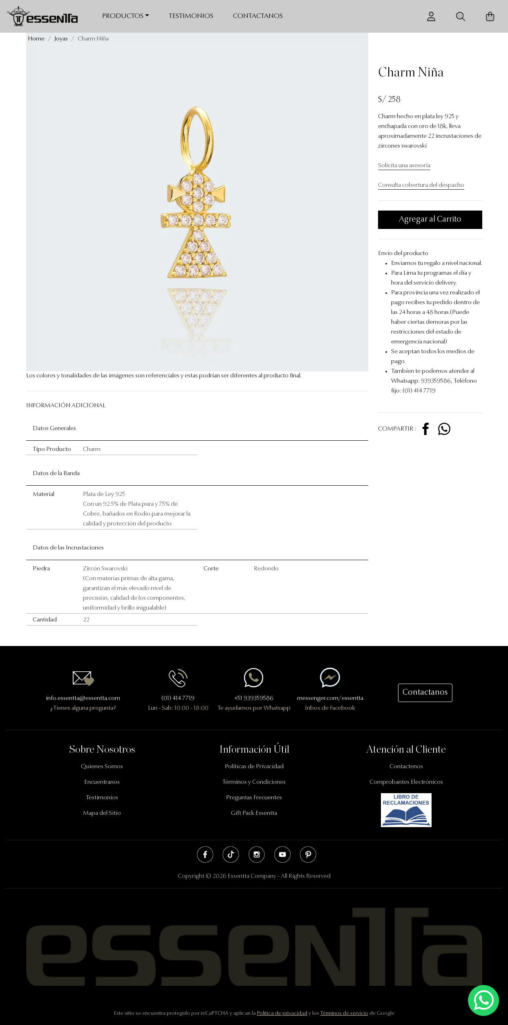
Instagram (256, 854)
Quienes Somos (102, 767)
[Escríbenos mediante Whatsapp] (483, 1001)
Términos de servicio (344, 1013)
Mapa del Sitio (102, 813)
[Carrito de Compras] (490, 16)
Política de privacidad (282, 1013)
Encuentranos (102, 782)
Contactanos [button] (425, 693)
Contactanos (258, 16)
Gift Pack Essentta (254, 813)
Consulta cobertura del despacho (421, 185)
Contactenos (406, 767)
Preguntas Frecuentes (254, 798)
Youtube (282, 854)
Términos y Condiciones (254, 782)
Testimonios (191, 16)
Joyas (61, 39)
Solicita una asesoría (404, 166)
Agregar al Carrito (430, 219)
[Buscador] (460, 16)
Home (36, 39)
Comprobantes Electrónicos (406, 782)
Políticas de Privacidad (254, 767)
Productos (122, 16)
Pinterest (308, 854)
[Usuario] (431, 16)
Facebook (205, 854)
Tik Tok (231, 854)
